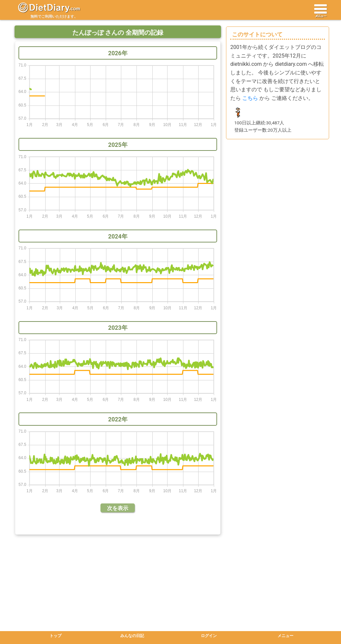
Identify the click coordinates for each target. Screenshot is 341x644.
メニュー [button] (285, 635)
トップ (55, 635)
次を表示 (117, 508)
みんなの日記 (132, 635)
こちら (250, 98)
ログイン (209, 635)
